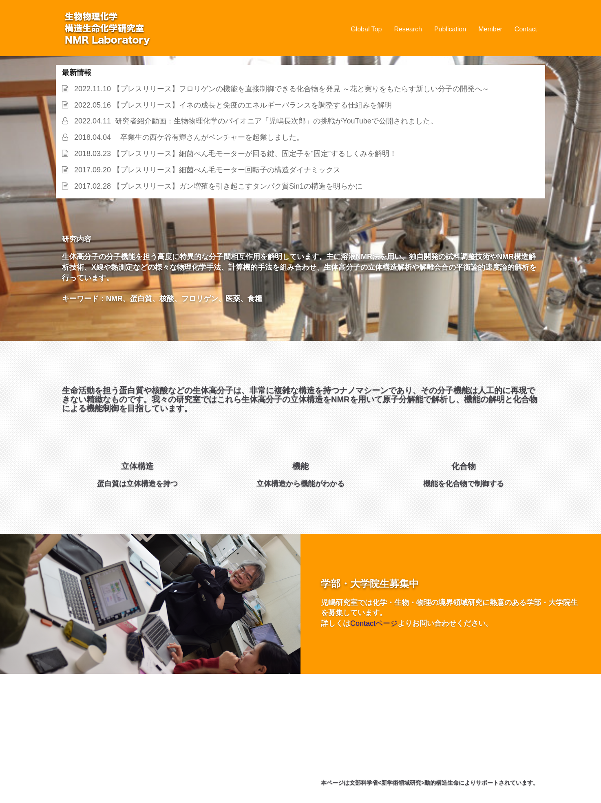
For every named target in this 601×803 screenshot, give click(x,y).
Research (408, 29)
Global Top (366, 29)
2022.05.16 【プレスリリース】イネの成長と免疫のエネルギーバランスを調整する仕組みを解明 (231, 105)
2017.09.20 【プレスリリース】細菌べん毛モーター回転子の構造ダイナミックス (205, 170)
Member (490, 29)
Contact (526, 29)
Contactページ (374, 623)
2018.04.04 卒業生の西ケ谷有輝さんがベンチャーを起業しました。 (187, 137)
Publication (450, 29)
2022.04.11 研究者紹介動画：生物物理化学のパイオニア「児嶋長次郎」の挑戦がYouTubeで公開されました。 (253, 121)
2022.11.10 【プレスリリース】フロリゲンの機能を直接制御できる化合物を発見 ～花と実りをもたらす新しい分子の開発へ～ (279, 89)
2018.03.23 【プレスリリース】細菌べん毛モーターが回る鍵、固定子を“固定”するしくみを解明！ (233, 154)
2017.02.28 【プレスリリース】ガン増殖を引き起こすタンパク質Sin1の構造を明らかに (216, 186)
